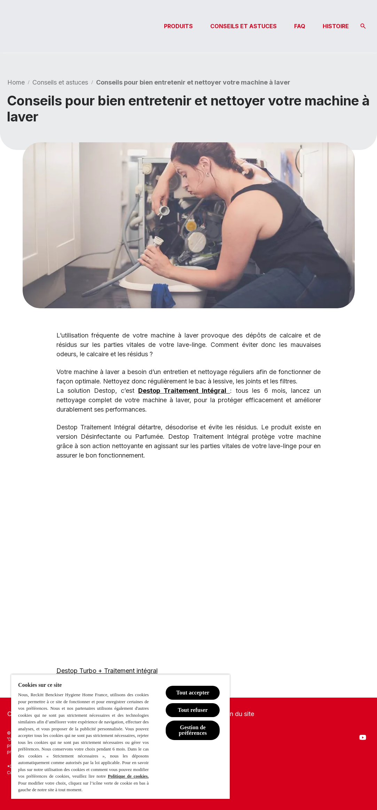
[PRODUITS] (178, 26)
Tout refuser (193, 710)
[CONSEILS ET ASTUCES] (243, 26)
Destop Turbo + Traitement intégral (107, 670)
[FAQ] (300, 26)
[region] (120, 736)
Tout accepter (192, 693)
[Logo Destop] (42, 26)
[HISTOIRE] (335, 26)
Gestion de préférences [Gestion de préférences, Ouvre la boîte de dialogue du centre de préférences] (193, 730)
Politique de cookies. (128, 776)
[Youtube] (362, 737)
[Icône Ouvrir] (363, 26)
